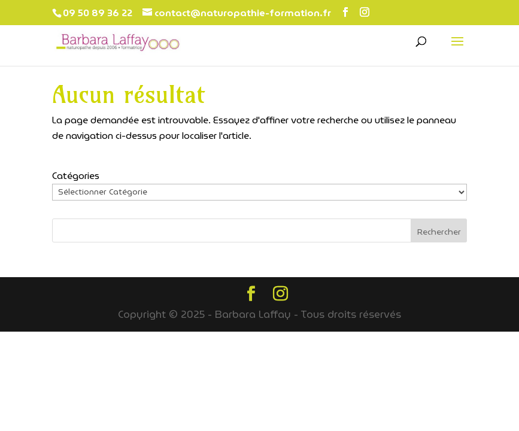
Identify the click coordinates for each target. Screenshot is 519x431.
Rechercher (439, 231)
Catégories (75, 175)
